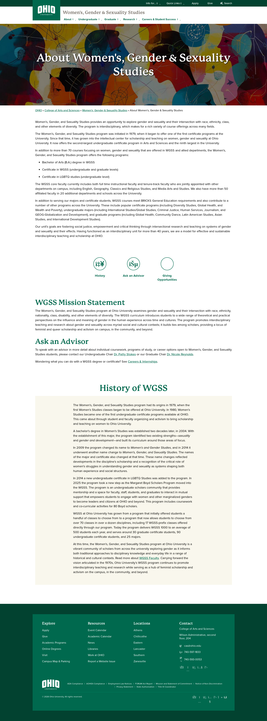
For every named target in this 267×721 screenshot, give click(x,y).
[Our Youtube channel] (200, 667)
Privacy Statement (124, 686)
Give (210, 3)
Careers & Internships (142, 361)
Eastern (138, 643)
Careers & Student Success (159, 19)
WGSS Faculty (149, 558)
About (67, 19)
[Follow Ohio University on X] (215, 697)
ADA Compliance (75, 683)
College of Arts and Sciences (62, 110)
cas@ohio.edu (192, 646)
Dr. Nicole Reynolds (180, 354)
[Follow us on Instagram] (188, 670)
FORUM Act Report (144, 683)
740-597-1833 (192, 652)
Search (226, 3)
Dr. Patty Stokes (125, 354)
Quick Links (175, 3)
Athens (138, 630)
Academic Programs (54, 643)
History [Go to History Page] (101, 267)
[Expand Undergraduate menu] (100, 19)
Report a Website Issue (101, 661)
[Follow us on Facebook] (182, 667)
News (91, 643)
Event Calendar (97, 630)
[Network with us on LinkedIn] (194, 667)
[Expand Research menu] (137, 19)
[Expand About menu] (74, 19)
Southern (139, 655)
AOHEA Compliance (95, 683)
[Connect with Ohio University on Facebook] (194, 697)
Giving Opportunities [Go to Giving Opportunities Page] (169, 269)
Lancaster (139, 649)
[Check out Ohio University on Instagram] (199, 701)
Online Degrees (51, 649)
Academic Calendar (99, 636)
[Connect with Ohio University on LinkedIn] (205, 697)
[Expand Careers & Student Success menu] (178, 19)
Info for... (153, 3)
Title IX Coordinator (167, 686)
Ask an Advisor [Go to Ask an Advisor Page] (133, 267)
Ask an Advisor (61, 341)
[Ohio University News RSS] (225, 697)
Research (129, 19)
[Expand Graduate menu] (119, 19)
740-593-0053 (193, 659)
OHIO (38, 110)
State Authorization (145, 686)
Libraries (93, 649)
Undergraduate (87, 19)
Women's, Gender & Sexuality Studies (104, 12)
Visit (44, 655)
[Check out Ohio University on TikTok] (220, 697)
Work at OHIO (96, 655)
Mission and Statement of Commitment (174, 683)
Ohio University (57, 696)
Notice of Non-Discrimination (208, 683)
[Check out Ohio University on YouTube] (210, 699)
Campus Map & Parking (56, 661)
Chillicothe (140, 636)
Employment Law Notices (120, 683)
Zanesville (140, 661)
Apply (195, 3)
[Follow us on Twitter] (206, 667)
